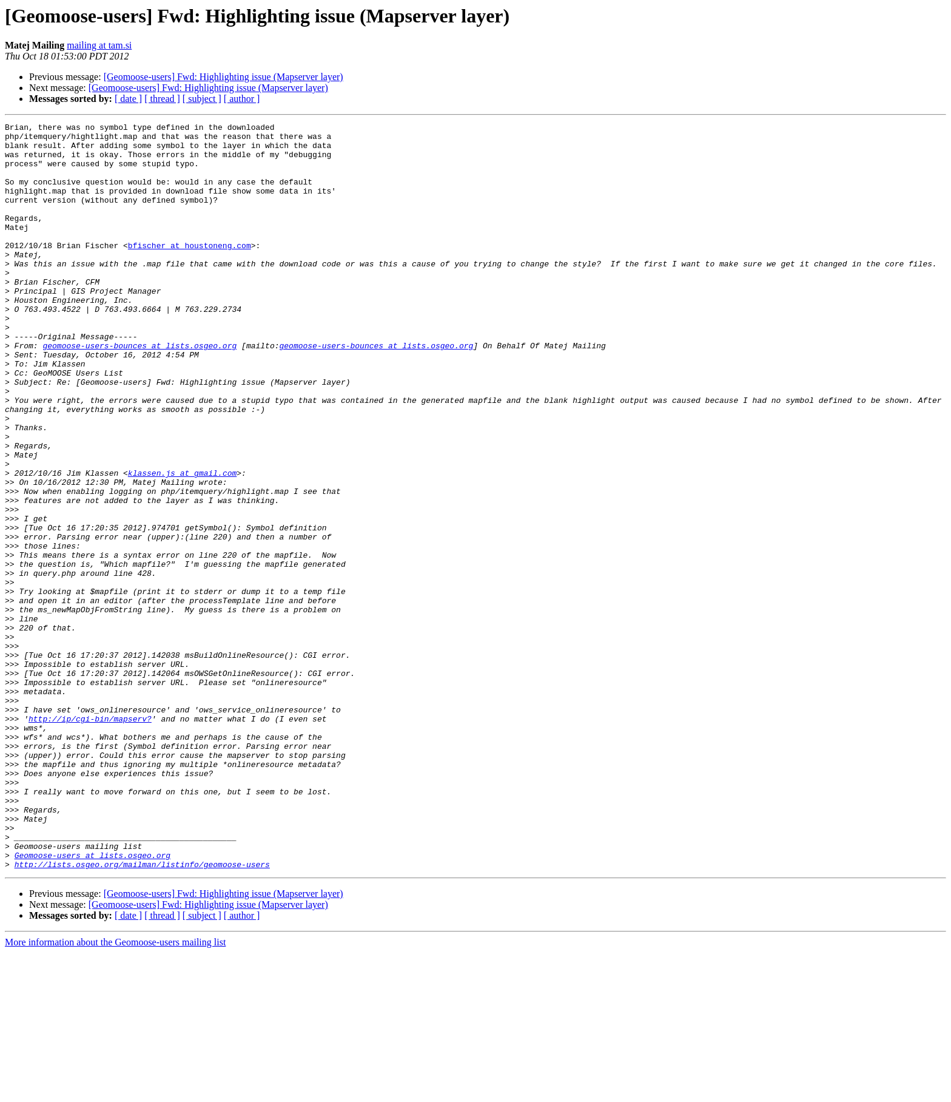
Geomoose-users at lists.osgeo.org (92, 1002)
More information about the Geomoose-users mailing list (115, 1091)
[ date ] (128, 98)
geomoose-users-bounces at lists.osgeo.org (139, 390)
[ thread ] (162, 98)
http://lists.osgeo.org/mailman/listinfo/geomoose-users (142, 1013)
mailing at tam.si (99, 45)
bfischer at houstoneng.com (189, 270)
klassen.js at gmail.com (182, 543)
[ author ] (242, 98)
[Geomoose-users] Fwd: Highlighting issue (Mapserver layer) (223, 77)
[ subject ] (202, 98)
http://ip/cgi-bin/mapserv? (90, 838)
